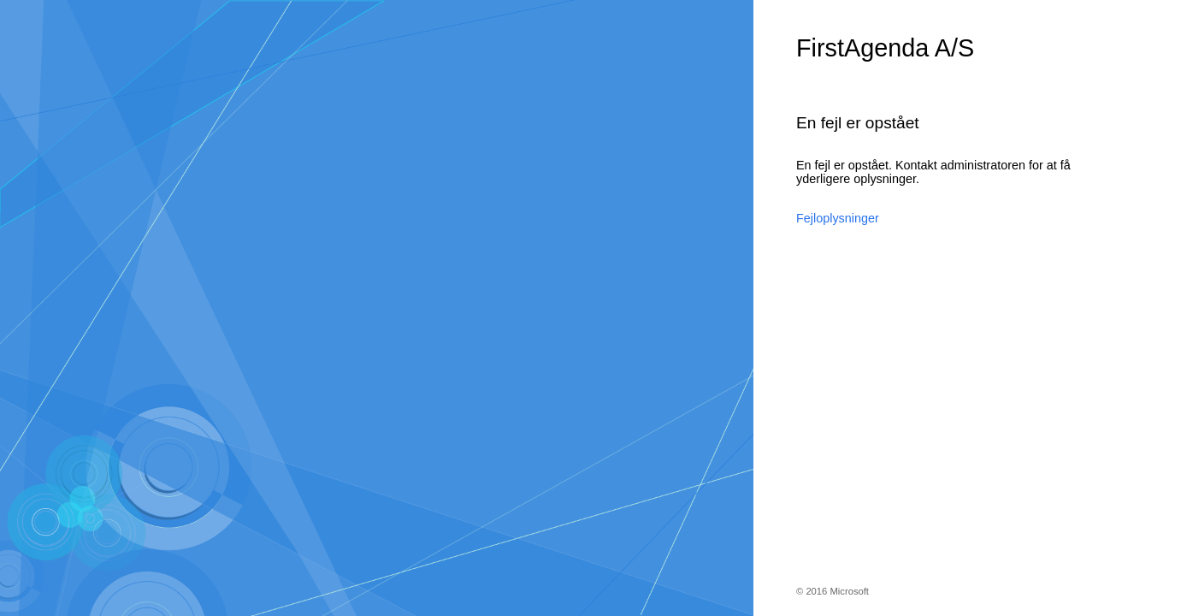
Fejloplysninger (837, 218)
